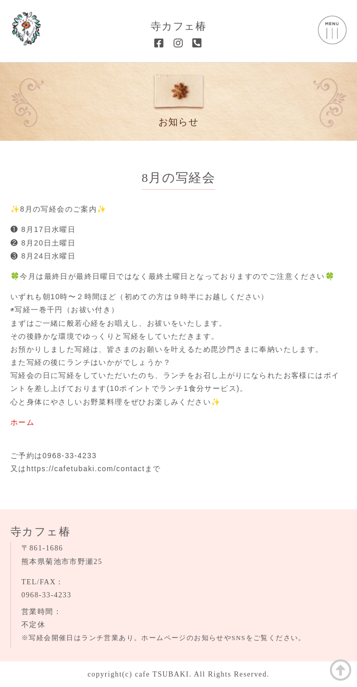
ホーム (22, 422)
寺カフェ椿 (178, 26)
